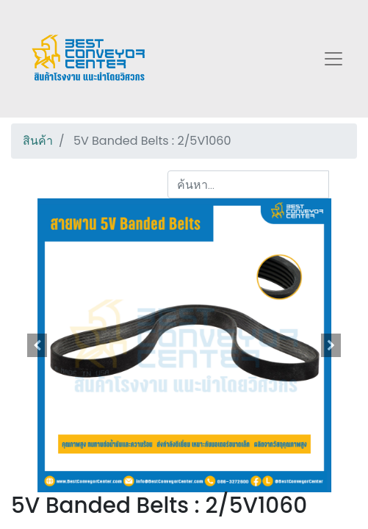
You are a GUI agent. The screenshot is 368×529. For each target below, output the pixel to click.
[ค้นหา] (342, 184)
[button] (37, 345)
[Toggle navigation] (333, 58)
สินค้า (38, 140)
